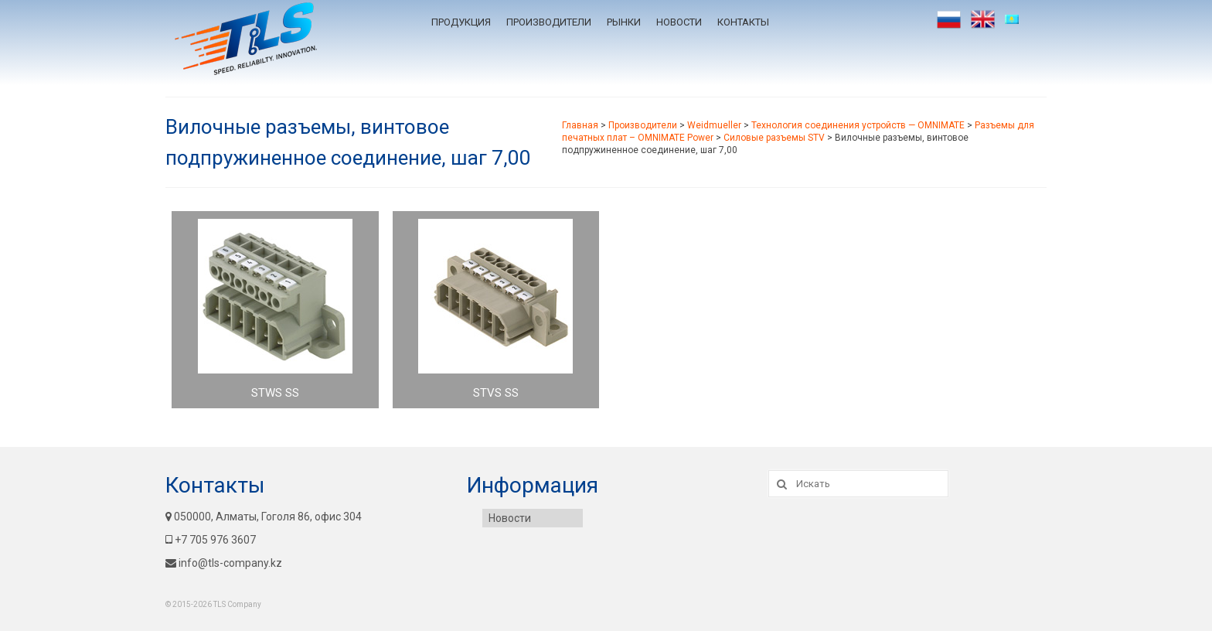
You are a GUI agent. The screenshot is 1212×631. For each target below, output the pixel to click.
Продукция (461, 22)
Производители (548, 22)
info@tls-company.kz (223, 563)
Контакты (743, 22)
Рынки (624, 22)
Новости (679, 22)
